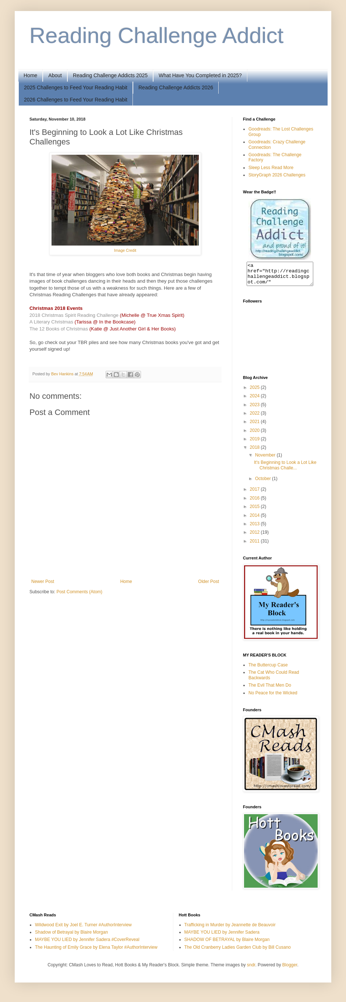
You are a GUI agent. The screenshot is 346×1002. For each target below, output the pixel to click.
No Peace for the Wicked (272, 697)
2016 (255, 502)
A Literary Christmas (51, 322)
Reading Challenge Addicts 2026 (175, 87)
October (263, 483)
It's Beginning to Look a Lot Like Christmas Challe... (285, 469)
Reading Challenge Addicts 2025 (110, 75)
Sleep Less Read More (270, 167)
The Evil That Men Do (269, 689)
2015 (255, 510)
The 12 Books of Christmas (58, 329)
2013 (255, 528)
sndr (251, 969)
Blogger (289, 969)
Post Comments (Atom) (79, 591)
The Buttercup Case (268, 669)
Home (30, 75)
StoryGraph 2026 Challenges (277, 175)
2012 (255, 536)
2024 (255, 400)
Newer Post (42, 581)
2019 (255, 443)
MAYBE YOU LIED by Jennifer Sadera (222, 936)
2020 (255, 434)
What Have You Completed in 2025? (200, 75)
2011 (255, 545)
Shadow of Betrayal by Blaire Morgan (71, 936)
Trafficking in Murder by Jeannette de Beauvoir (230, 929)
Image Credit (125, 250)
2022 (255, 417)
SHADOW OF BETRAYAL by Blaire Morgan (227, 943)
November (266, 459)
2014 (255, 519)
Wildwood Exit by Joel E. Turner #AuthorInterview (83, 929)
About (55, 75)
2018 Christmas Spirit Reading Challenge (74, 315)
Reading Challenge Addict (156, 35)
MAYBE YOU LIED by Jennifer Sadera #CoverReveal (87, 943)
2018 (255, 451)
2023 (255, 409)
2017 (255, 493)
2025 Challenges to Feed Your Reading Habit (75, 87)
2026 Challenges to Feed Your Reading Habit (75, 100)
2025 (255, 391)
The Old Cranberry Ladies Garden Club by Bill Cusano (237, 951)
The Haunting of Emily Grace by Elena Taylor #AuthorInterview (96, 951)
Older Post (208, 581)
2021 (255, 426)
